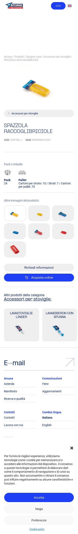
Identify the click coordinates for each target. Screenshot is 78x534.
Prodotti (19, 56)
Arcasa (8, 56)
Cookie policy (37, 529)
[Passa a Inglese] (70, 6)
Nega (39, 509)
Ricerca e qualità (14, 398)
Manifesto (10, 391)
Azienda (9, 383)
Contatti (9, 412)
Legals (8, 445)
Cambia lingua (51, 412)
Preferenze (39, 520)
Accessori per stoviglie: (28, 299)
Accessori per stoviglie (57, 56)
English (47, 425)
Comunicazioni (52, 378)
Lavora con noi (13, 425)
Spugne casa (33, 56)
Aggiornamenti (51, 391)
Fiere (45, 383)
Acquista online (39, 277)
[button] (72, 448)
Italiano (47, 417)
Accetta (39, 497)
